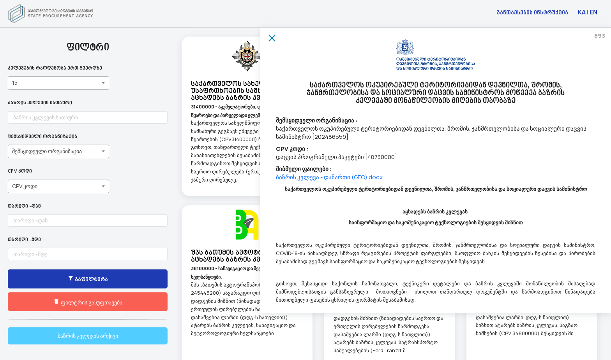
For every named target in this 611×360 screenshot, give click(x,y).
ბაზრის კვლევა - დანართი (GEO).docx (329, 177)
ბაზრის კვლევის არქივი (58, 335)
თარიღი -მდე (24, 240)
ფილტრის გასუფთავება (58, 302)
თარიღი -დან (24, 207)
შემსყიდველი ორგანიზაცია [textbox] (47, 151)
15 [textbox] (15, 82)
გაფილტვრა (58, 279)
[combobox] (58, 83)
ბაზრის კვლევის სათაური (40, 103)
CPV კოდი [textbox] (24, 186)
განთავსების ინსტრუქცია (532, 12)
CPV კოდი (20, 172)
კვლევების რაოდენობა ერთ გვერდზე (55, 69)
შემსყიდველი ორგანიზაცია (42, 137)
